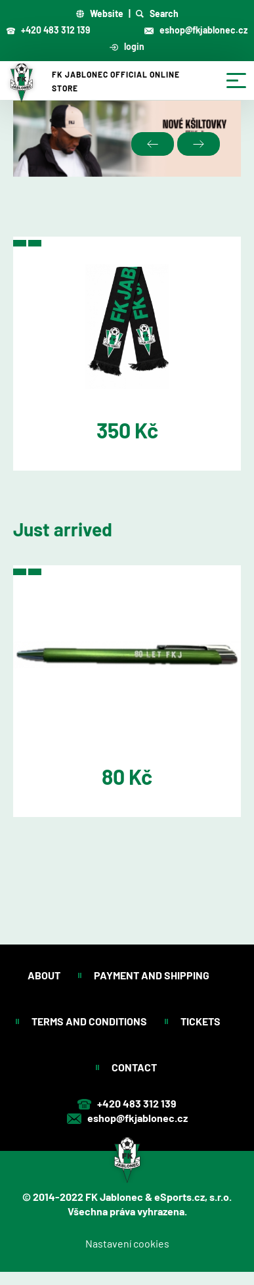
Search (157, 14)
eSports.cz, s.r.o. (193, 1196)
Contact (135, 1067)
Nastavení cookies (127, 1243)
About (45, 975)
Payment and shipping (152, 975)
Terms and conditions (90, 1021)
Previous (152, 144)
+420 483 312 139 (48, 29)
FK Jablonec (114, 1196)
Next (198, 144)
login (127, 46)
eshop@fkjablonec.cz (195, 29)
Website (99, 14)
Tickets (201, 1021)
